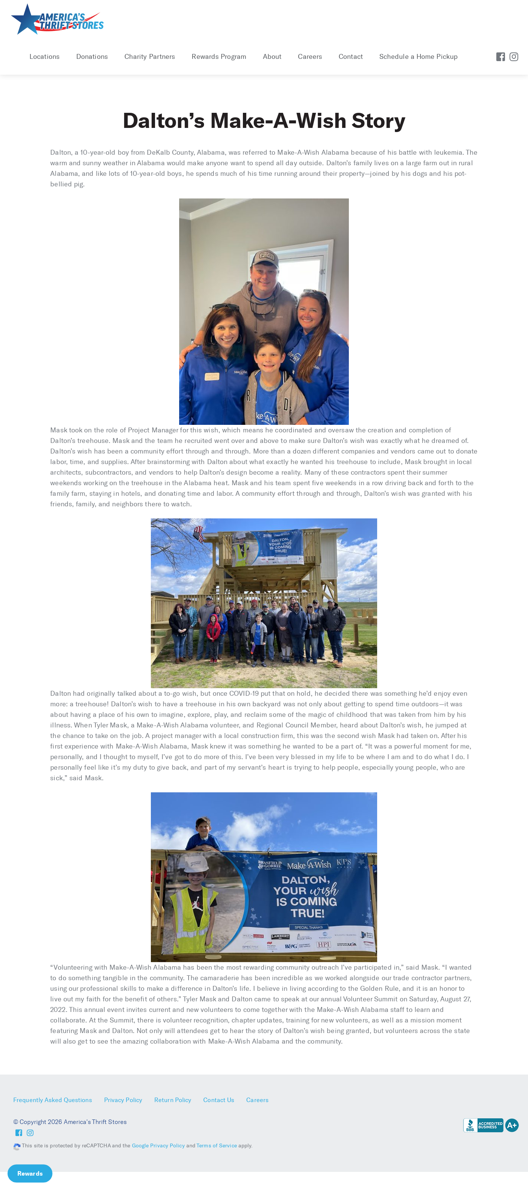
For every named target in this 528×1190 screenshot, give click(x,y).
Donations (92, 56)
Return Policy (172, 1100)
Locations (44, 56)
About (272, 56)
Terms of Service (216, 1145)
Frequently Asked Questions (52, 1100)
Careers (310, 56)
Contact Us (218, 1100)
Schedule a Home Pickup (418, 56)
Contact (351, 56)
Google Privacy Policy (158, 1145)
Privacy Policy (123, 1100)
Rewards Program (219, 56)
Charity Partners (149, 56)
